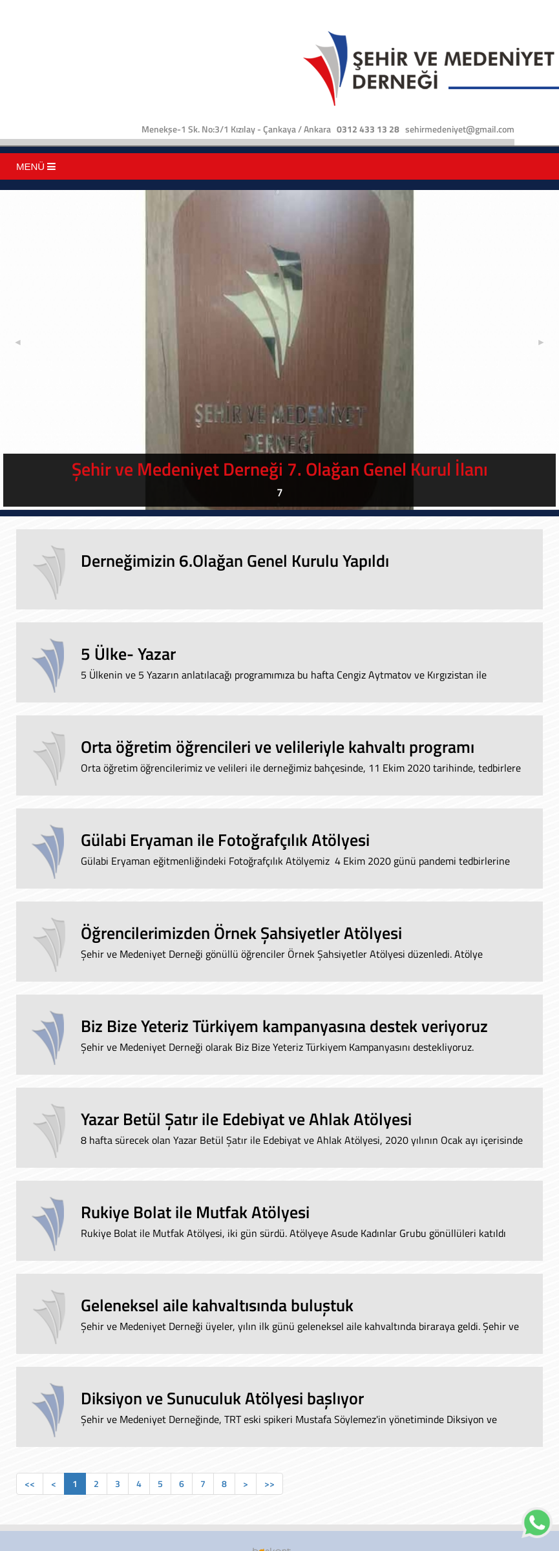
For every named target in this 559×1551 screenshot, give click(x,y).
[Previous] (29, 1484)
